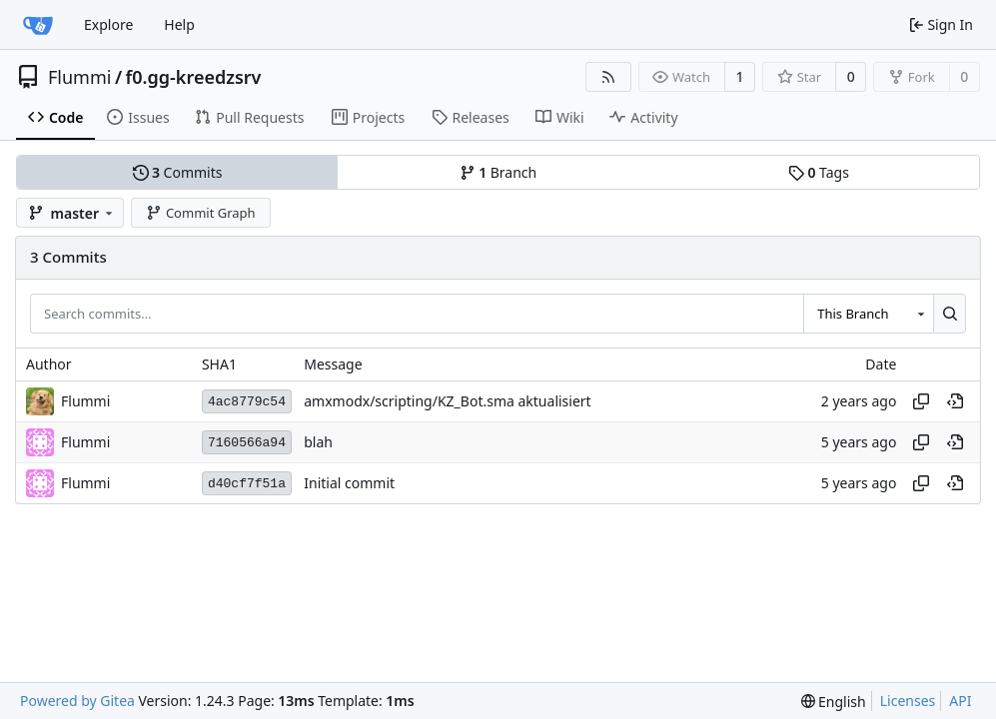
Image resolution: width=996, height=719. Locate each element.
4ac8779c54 (247, 401)
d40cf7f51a (247, 483)
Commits (178, 172)
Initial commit (349, 483)
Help (179, 24)
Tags (818, 172)
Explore (108, 24)
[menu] (833, 701)
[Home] (38, 25)
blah (318, 442)
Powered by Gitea (77, 700)
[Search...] (949, 314)
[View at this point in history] (955, 401)
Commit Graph (200, 213)
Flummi (79, 77)
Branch (498, 172)
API (960, 700)
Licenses (908, 700)
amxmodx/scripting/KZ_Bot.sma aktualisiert (447, 401)
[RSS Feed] (608, 77)
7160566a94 (247, 442)
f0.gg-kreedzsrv (194, 77)
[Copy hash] (921, 401)
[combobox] (868, 314)
